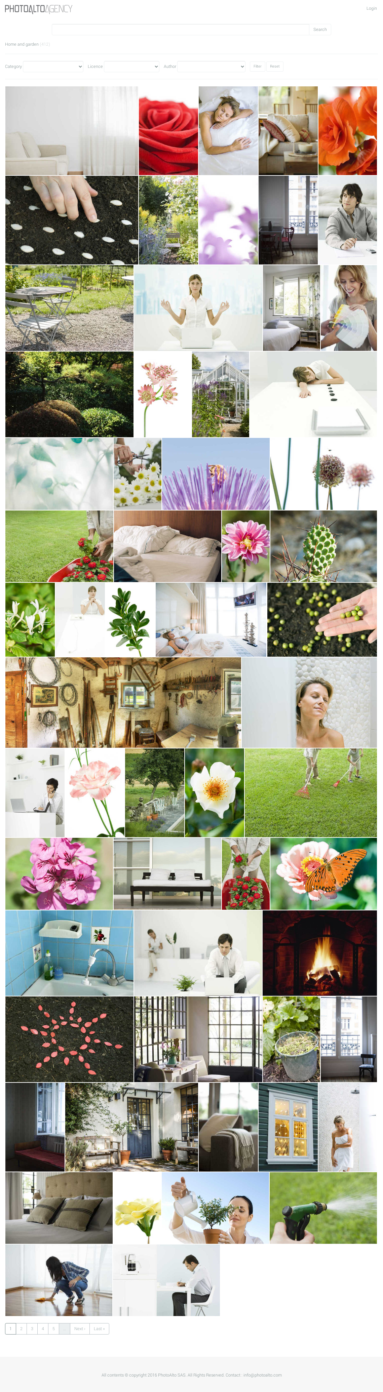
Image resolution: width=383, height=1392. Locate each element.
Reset (275, 66)
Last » (99, 1329)
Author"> (211, 66)
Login (372, 8)
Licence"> (131, 66)
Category (13, 67)
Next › (79, 1329)
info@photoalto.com (262, 1375)
